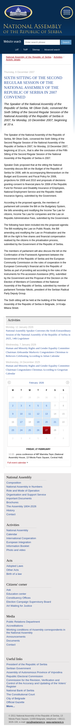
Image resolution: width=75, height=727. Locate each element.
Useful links (14, 659)
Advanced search (52, 50)
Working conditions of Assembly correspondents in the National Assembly (35, 631)
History (10, 510)
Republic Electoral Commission (24, 676)
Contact (10, 514)
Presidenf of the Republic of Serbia (26, 664)
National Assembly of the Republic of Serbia (28, 57)
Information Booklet (17, 546)
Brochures (12, 502)
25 (29, 430)
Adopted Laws (14, 565)
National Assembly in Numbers (24, 486)
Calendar (11, 534)
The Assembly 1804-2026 (21, 506)
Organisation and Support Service (26, 494)
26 (38, 430)
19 (38, 422)
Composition (13, 482)
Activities (58, 57)
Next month (67, 382)
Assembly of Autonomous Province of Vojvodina (34, 672)
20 (46, 422)
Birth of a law (14, 573)
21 (55, 422)
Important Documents (19, 498)
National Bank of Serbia (20, 690)
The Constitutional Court (20, 694)
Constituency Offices (18, 597)
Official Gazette (15, 702)
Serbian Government (18, 668)
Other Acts (12, 569)
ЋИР (25, 50)
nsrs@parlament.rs (35, 722)
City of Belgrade (15, 698)
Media (10, 616)
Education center (16, 593)
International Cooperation (21, 538)
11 (29, 414)
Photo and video (15, 549)
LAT (17, 50)
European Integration (18, 542)
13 (46, 414)
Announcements (15, 636)
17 (21, 422)
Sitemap (36, 50)
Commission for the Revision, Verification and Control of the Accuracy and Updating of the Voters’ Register (36, 683)
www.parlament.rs (55, 722)
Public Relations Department (23, 621)
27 (46, 430)
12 (38, 414)
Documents (13, 640)
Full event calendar (16, 462)
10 (21, 414)
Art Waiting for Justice (19, 605)
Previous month (9, 382)
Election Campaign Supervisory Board (28, 601)
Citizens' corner (16, 584)
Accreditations (14, 625)
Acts (9, 560)
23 (13, 430)
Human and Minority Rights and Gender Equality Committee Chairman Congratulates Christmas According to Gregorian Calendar (38, 369)
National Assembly (19, 477)
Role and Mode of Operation (23, 490)
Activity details (13, 59)
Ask (8, 589)
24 (21, 430)
